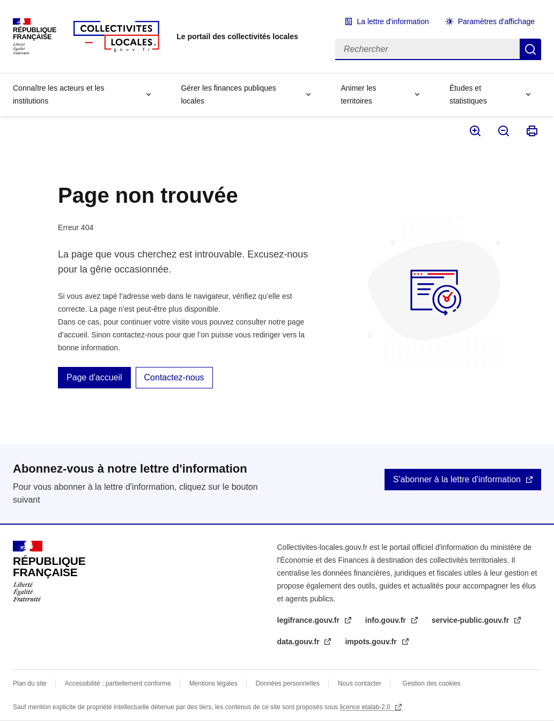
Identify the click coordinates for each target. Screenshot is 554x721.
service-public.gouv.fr (471, 620)
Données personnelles (288, 683)
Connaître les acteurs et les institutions (58, 94)
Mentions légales (213, 683)
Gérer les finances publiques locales (228, 94)
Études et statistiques (468, 94)
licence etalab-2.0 (366, 707)
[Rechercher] (427, 49)
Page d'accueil (94, 377)
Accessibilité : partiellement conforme (118, 683)
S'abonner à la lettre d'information (457, 479)
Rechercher (530, 49)
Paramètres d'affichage (496, 21)
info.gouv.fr (386, 620)
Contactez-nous (174, 377)
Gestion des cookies (432, 683)
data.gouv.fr (299, 641)
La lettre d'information (393, 21)
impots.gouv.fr (371, 641)
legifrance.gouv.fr (309, 620)
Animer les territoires (358, 94)
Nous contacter (359, 683)
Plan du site (30, 683)
